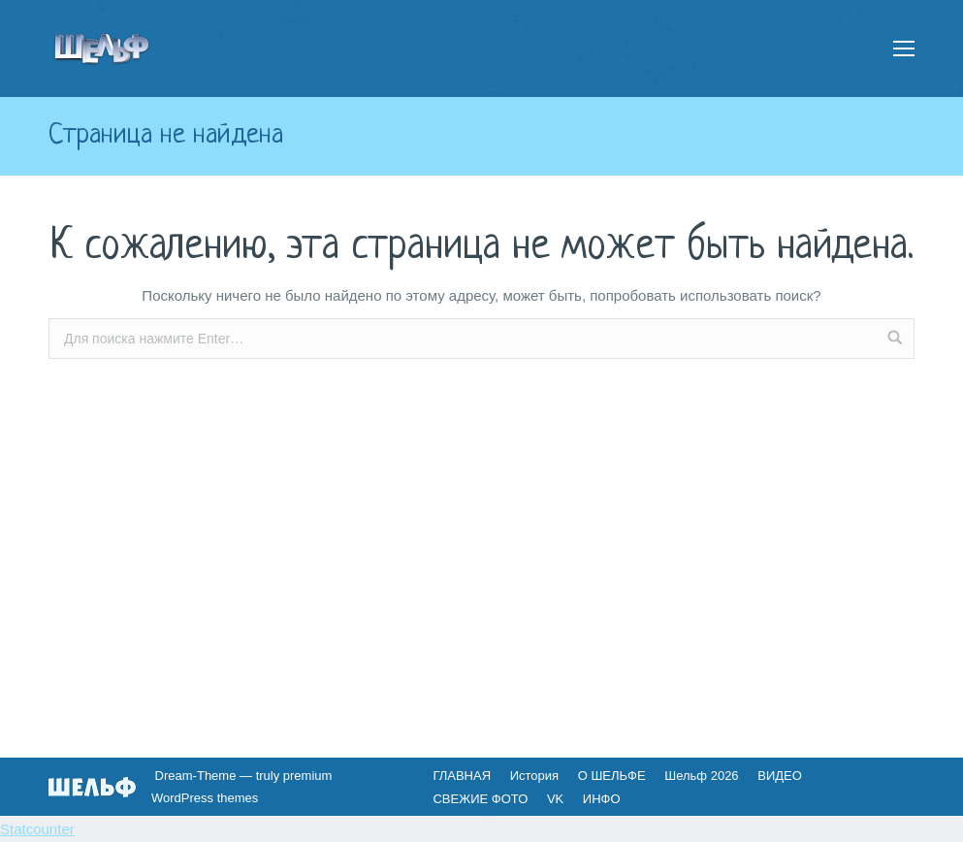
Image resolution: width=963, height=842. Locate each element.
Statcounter (37, 829)
